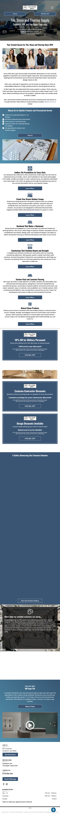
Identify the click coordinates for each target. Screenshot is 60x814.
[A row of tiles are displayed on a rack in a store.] (43, 527)
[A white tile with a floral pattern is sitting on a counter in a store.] (16, 527)
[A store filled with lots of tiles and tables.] (43, 500)
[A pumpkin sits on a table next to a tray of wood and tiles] (16, 555)
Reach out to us (50, 102)
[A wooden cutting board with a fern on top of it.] (43, 555)
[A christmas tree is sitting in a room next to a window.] (43, 472)
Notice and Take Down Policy (38, 812)
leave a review (18, 630)
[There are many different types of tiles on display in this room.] (16, 500)
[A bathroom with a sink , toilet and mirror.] (16, 582)
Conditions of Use (28, 812)
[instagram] (6, 784)
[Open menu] (52, 7)
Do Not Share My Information (16, 812)
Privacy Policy (5, 812)
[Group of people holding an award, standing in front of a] (16, 472)
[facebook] (3, 784)
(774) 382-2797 (7, 774)
